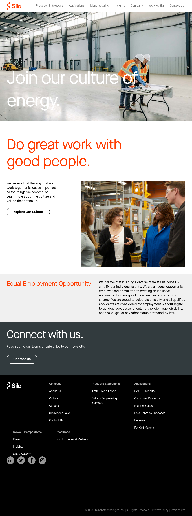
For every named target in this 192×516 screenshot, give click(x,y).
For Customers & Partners (72, 439)
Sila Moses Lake (59, 413)
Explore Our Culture (28, 212)
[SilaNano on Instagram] (42, 460)
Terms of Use (177, 510)
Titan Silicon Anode (104, 391)
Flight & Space (143, 406)
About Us (55, 391)
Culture (53, 398)
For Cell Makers (144, 428)
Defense (139, 420)
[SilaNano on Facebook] (32, 460)
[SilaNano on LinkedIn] (10, 460)
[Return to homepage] (14, 6)
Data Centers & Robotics (149, 413)
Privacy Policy (160, 510)
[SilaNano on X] (21, 460)
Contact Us (22, 359)
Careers (54, 406)
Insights (18, 447)
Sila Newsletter (22, 454)
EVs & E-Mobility (144, 391)
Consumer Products (147, 398)
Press (17, 439)
